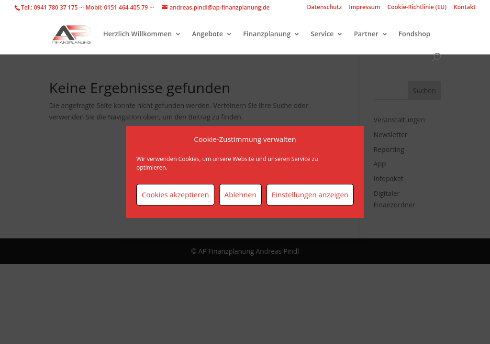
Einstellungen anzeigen (310, 194)
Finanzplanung (266, 34)
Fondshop (415, 34)
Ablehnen (240, 194)
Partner (366, 34)
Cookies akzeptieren (175, 194)
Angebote (207, 34)
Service (322, 34)
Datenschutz (324, 7)
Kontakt (465, 7)
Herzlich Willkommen (137, 34)
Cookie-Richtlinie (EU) (417, 7)
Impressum (364, 7)
